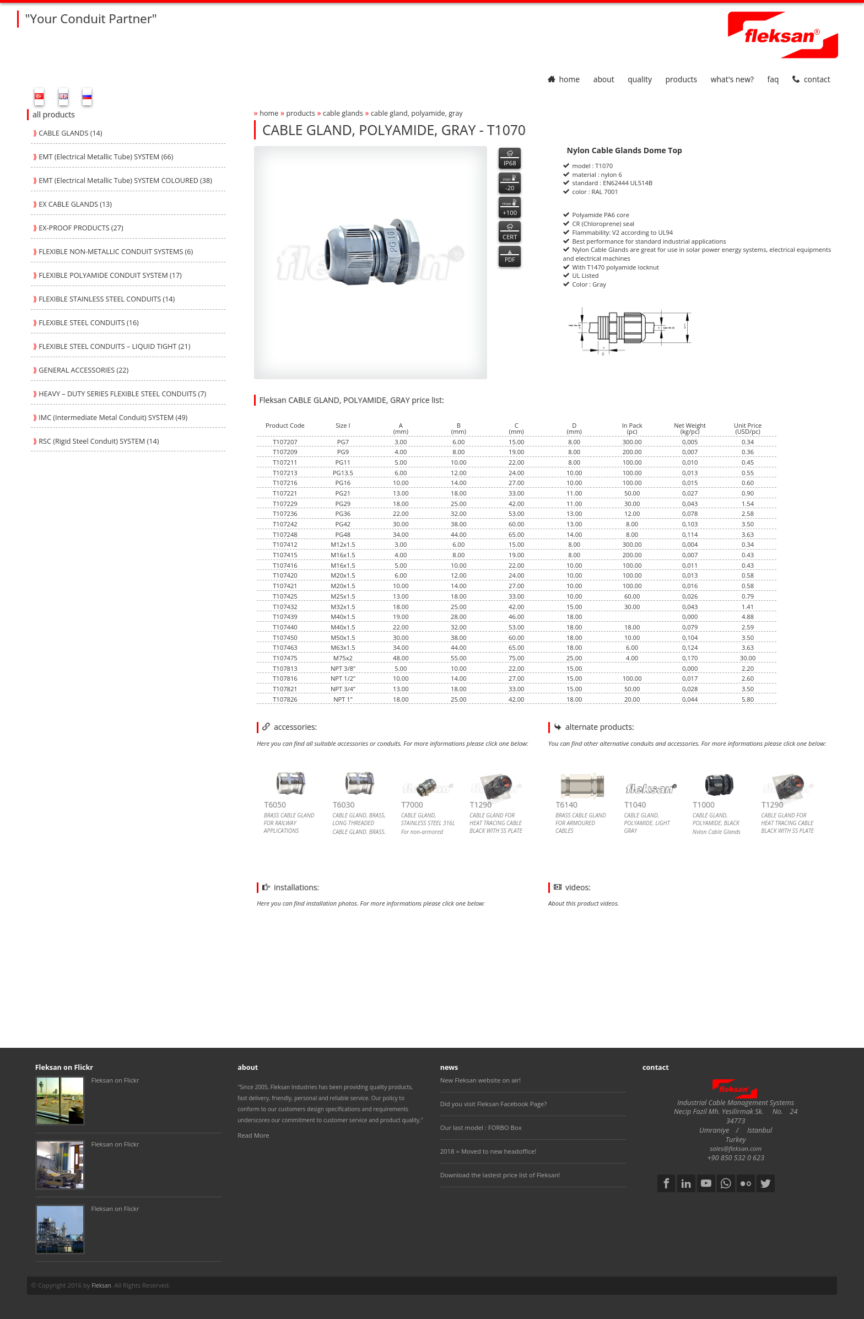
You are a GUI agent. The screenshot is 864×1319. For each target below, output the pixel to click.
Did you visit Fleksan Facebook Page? (493, 1104)
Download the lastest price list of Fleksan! (500, 1175)
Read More (253, 1135)
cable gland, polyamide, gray (416, 113)
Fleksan (101, 1285)
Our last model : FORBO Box (481, 1127)
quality (640, 79)
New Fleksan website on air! (480, 1080)
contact (811, 79)
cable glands (343, 113)
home (564, 79)
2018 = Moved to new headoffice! (488, 1151)
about (603, 79)
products (681, 79)
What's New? (732, 79)
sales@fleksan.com (736, 1148)
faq (773, 79)
